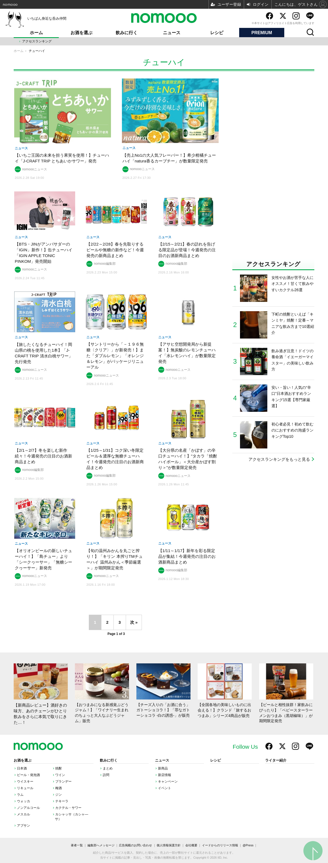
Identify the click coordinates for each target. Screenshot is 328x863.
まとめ (108, 768)
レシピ (216, 32)
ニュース (171, 32)
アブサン (23, 825)
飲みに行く (126, 32)
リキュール (25, 788)
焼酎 (58, 768)
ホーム (36, 32)
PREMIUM (261, 32)
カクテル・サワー (68, 808)
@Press (248, 845)
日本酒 (22, 768)
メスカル (23, 814)
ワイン (60, 775)
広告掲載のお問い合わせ (135, 845)
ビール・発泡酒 (28, 775)
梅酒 (58, 788)
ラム (20, 795)
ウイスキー (25, 781)
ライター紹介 (275, 760)
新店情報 (164, 775)
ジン (58, 795)
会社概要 (191, 845)
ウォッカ (23, 801)
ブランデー (63, 781)
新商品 (163, 768)
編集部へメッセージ (101, 845)
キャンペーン (168, 781)
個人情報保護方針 (169, 845)
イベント (164, 788)
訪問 (106, 775)
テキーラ (61, 801)
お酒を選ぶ (81, 32)
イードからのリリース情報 (220, 845)
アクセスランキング (37, 41)
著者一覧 (77, 845)
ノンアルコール (28, 808)
